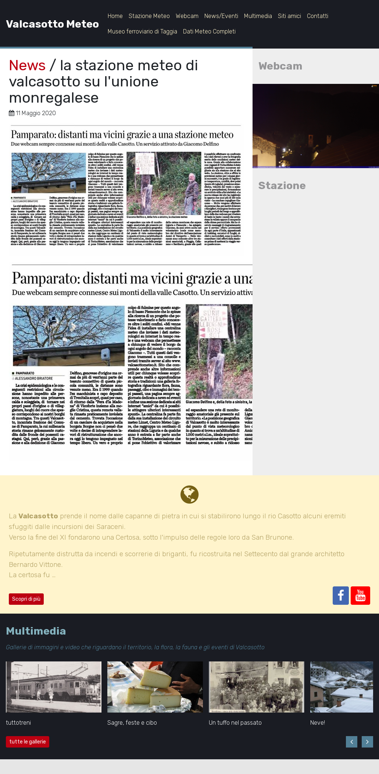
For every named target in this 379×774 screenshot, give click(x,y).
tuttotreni (18, 722)
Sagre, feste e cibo (132, 722)
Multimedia (258, 16)
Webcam (187, 16)
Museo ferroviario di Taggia (142, 31)
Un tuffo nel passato (235, 722)
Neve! (317, 722)
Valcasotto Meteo (52, 24)
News (27, 65)
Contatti (317, 16)
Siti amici (289, 16)
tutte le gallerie (27, 742)
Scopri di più (26, 599)
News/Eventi (221, 16)
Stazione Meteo (149, 16)
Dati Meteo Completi (209, 31)
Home (115, 16)
